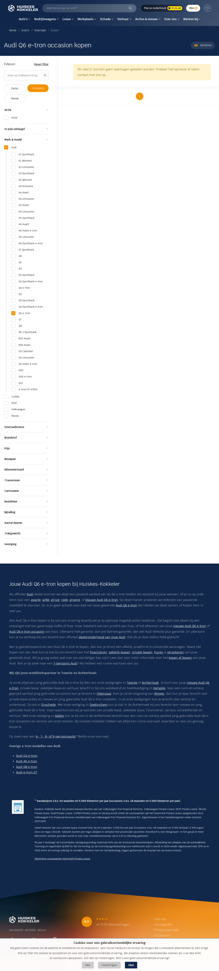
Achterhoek (150, 683)
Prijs (7, 448)
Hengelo (159, 688)
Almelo (159, 694)
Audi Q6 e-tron (126, 605)
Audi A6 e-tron (26, 761)
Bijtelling (9, 512)
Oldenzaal (104, 694)
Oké (131, 965)
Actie (7, 110)
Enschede (48, 705)
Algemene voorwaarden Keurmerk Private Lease (62, 858)
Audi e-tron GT (26, 772)
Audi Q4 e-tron (26, 756)
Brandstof (10, 437)
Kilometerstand (14, 469)
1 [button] (139, 96)
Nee (87, 965)
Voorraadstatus (14, 427)
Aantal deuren (13, 522)
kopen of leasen (180, 658)
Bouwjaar (10, 459)
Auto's (25, 30)
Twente (132, 683)
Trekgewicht (12, 533)
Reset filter (41, 64)
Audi (30, 594)
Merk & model (13, 139)
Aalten (59, 716)
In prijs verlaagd (14, 129)
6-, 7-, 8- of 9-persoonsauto (55, 736)
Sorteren (203, 45)
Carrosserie (11, 491)
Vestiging (10, 544)
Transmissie (12, 480)
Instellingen (109, 965)
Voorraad (40, 30)
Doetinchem (98, 705)
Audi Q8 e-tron (26, 767)
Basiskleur (10, 501)
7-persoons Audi (65, 663)
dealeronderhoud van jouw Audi (102, 637)
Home (13, 30)
